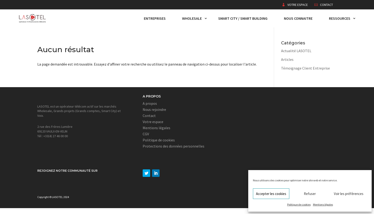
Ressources (339, 18)
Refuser (310, 193)
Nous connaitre (298, 18)
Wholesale (192, 18)
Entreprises (155, 18)
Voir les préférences (348, 193)
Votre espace (297, 5)
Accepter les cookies (271, 193)
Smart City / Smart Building (242, 18)
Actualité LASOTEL (296, 50)
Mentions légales (323, 204)
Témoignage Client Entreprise (305, 68)
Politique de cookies (299, 204)
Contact (326, 5)
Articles (287, 59)
